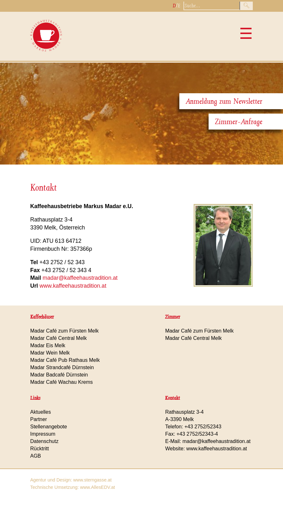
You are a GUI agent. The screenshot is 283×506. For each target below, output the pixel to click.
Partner (38, 419)
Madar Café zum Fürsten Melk (64, 331)
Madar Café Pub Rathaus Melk (65, 360)
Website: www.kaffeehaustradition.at (206, 448)
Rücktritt (39, 448)
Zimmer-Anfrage (238, 121)
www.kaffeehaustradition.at (72, 286)
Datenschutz (44, 441)
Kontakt (43, 187)
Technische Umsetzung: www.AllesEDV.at (72, 487)
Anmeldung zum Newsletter (224, 101)
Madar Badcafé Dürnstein (59, 374)
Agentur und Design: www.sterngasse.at (71, 479)
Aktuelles (40, 412)
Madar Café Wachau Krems (61, 382)
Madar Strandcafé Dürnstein (62, 367)
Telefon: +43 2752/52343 (193, 426)
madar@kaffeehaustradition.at (80, 278)
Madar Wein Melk (50, 352)
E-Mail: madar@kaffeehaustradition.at (208, 441)
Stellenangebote (48, 426)
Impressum (42, 434)
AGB (35, 456)
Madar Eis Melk (47, 345)
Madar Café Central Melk (58, 338)
